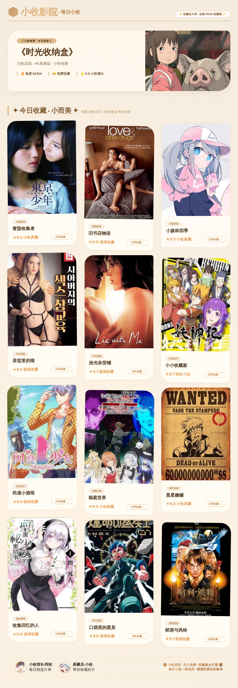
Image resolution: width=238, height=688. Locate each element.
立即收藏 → (62, 236)
